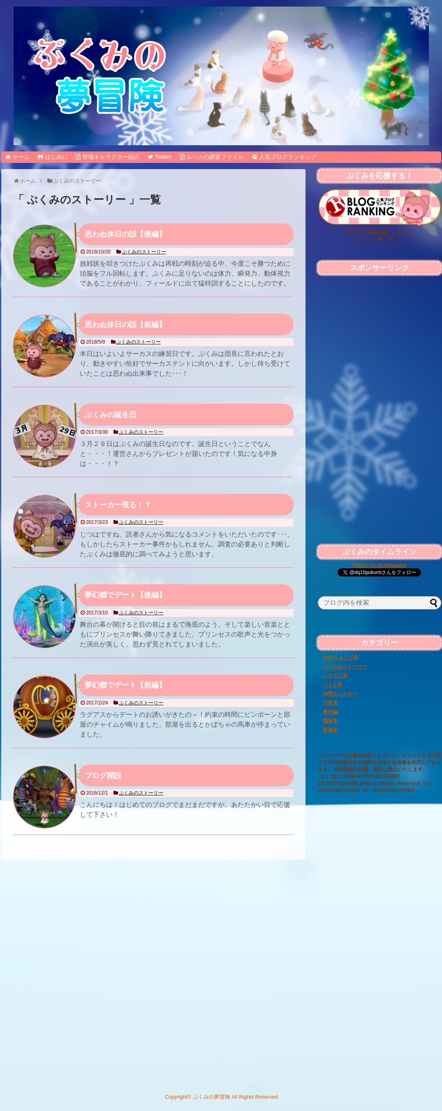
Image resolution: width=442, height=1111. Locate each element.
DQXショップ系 (340, 657)
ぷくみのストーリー (144, 252)
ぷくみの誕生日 (111, 415)
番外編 (330, 712)
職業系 (330, 721)
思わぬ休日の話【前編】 (125, 325)
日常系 (330, 703)
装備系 (330, 730)
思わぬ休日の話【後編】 (125, 234)
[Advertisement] (379, 864)
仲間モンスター (340, 694)
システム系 (335, 676)
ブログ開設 (103, 776)
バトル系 (332, 685)
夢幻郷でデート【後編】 (125, 595)
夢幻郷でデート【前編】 (125, 685)
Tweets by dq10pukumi (379, 565)
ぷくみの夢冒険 (211, 1097)
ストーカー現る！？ (118, 505)
